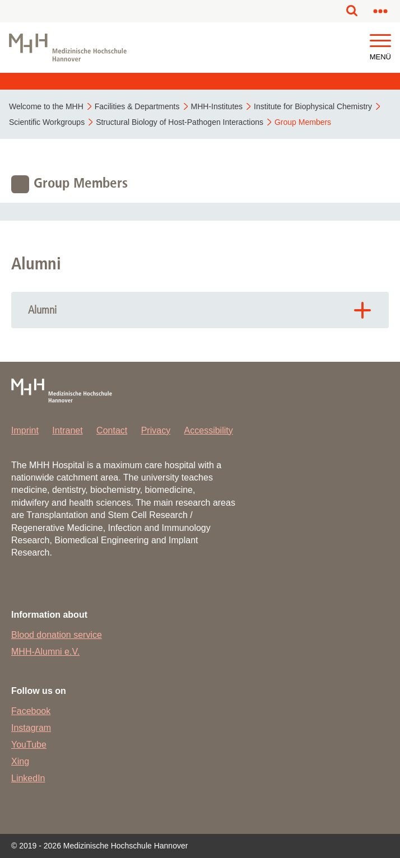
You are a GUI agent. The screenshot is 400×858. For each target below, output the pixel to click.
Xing (20, 761)
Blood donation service (56, 635)
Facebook (30, 711)
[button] (380, 41)
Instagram (31, 728)
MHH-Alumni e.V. (45, 651)
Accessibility (208, 430)
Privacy (155, 430)
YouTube (28, 744)
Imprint (25, 430)
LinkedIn (28, 778)
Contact (111, 430)
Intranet (67, 430)
